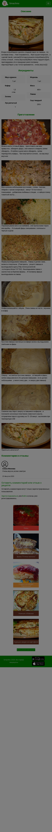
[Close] (48, 3)
